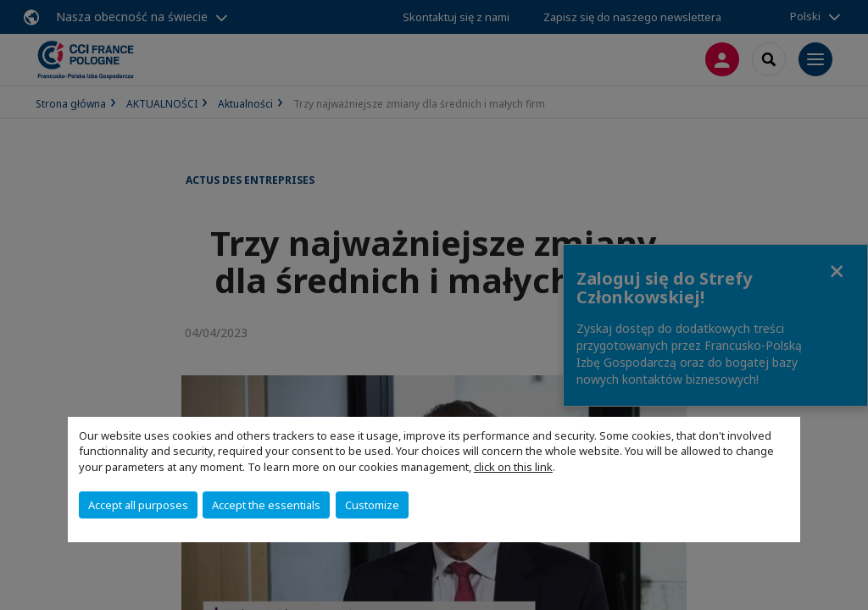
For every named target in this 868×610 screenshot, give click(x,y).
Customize (372, 505)
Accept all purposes (138, 505)
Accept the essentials (266, 505)
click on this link (513, 466)
